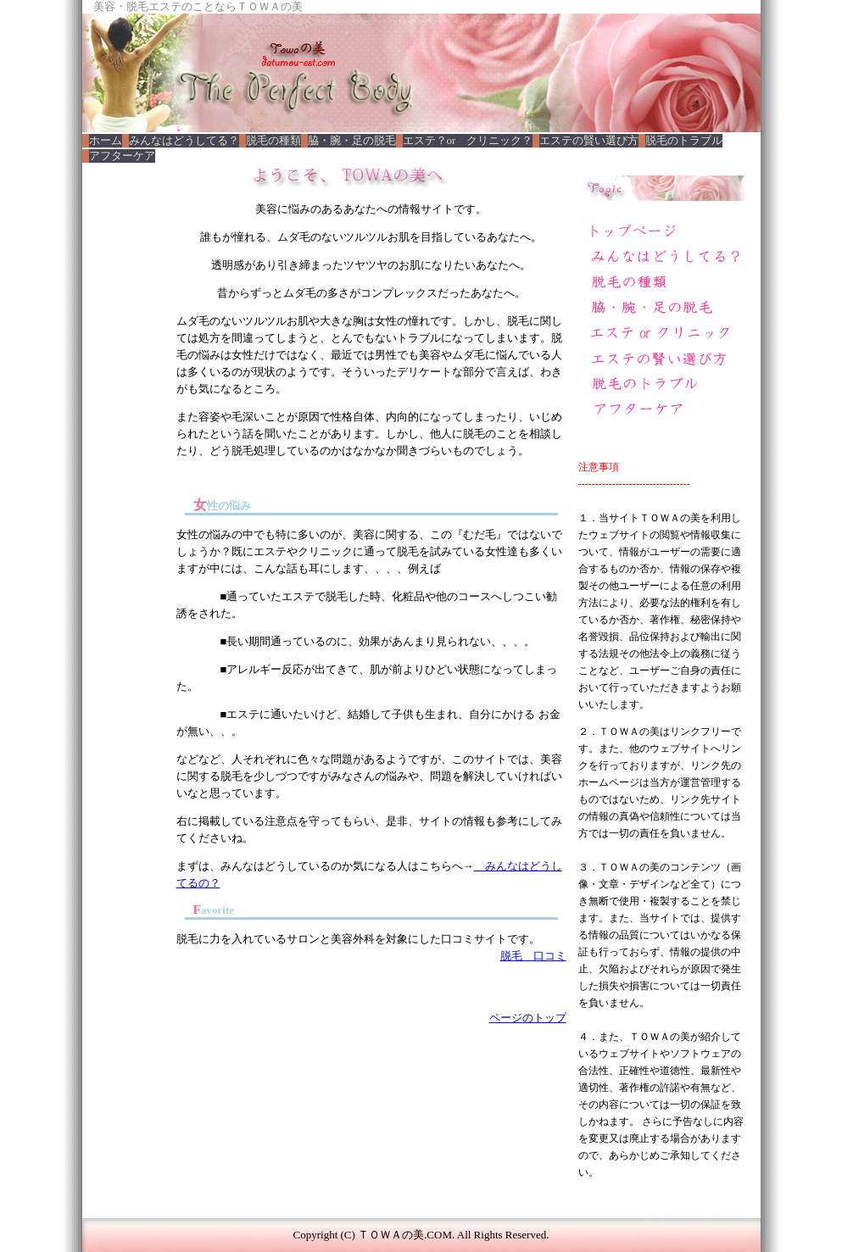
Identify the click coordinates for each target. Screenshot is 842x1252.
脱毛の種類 (273, 140)
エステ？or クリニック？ (468, 140)
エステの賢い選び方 (588, 140)
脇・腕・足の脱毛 (352, 140)
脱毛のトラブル (683, 140)
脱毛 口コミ (533, 955)
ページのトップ (527, 1017)
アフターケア (122, 155)
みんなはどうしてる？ (184, 140)
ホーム (105, 140)
